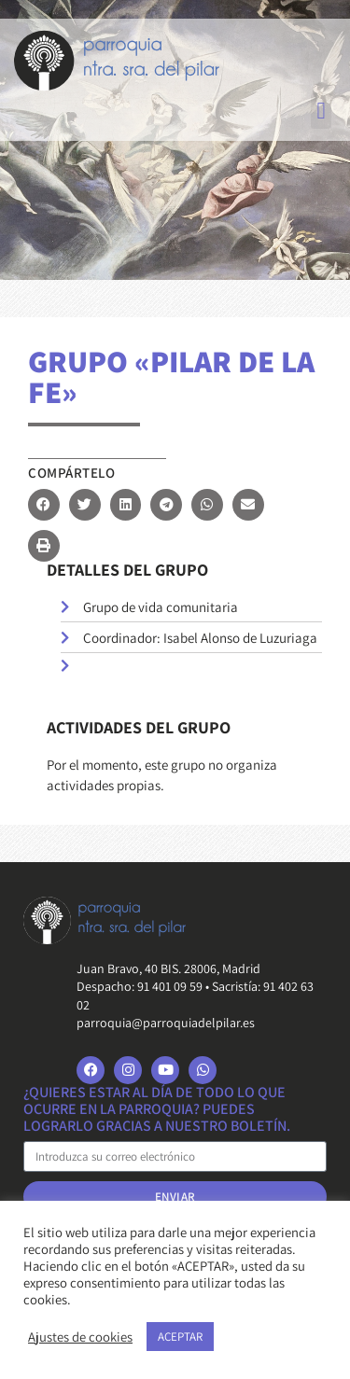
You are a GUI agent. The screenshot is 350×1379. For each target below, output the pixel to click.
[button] (321, 111)
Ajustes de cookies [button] (80, 1337)
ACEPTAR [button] (180, 1336)
